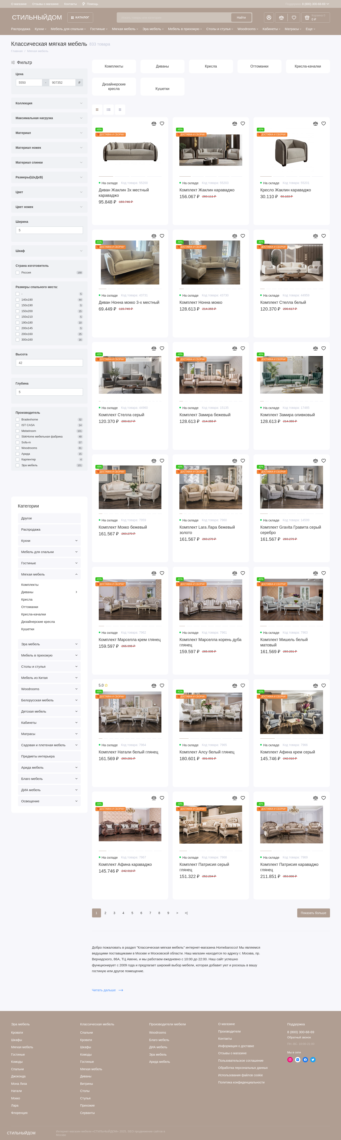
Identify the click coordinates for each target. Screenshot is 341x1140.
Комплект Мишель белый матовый (284, 642)
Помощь (90, 4)
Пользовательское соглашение (241, 1060)
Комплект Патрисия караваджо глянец (289, 867)
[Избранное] (294, 17)
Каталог (80, 17)
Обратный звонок (299, 1037)
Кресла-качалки (33, 614)
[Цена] (29, 82)
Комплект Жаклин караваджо (206, 190)
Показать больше (313, 913)
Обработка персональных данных (243, 1068)
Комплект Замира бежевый (204, 415)
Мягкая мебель (125, 29)
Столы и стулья (219, 29)
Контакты (70, 4)
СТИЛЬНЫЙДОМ (37, 17)
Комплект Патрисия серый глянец (204, 867)
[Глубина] (49, 392)
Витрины (86, 1083)
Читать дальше (107, 990)
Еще (310, 29)
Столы (85, 1091)
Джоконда (18, 1076)
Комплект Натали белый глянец (128, 752)
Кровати (17, 1032)
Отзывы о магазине (45, 4)
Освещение (49, 801)
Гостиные (99, 29)
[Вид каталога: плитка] (97, 110)
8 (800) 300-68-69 (307, 4)
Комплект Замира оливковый (287, 415)
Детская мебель (49, 711)
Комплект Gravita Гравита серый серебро (290, 530)
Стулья (85, 1098)
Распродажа (20, 29)
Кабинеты (271, 29)
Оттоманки (29, 607)
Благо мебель (49, 779)
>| (186, 913)
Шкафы (16, 1040)
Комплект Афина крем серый (287, 752)
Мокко (15, 1098)
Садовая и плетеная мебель (49, 745)
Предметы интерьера (38, 756)
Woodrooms (248, 29)
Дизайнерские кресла (38, 622)
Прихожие (87, 1105)
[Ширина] (49, 230)
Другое (26, 518)
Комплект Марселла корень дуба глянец (210, 642)
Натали (16, 1091)
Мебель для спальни (68, 29)
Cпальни (17, 1069)
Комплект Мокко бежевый (123, 527)
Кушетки (27, 629)
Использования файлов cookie (240, 1075)
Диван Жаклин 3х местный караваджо (124, 193)
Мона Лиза (19, 1083)
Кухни (40, 29)
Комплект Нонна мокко (200, 302)
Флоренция (19, 1113)
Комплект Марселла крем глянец (130, 639)
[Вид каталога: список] (108, 110)
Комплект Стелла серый (121, 415)
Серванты (87, 1113)
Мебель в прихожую (185, 29)
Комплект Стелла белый (283, 302)
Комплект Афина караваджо (125, 864)
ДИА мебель (49, 790)
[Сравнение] (281, 17)
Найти (241, 17)
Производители (229, 1031)
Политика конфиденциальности (241, 1082)
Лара (15, 1105)
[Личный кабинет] (269, 17)
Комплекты (30, 584)
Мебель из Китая (49, 678)
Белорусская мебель (49, 700)
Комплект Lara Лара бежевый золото (207, 530)
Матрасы (293, 29)
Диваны (49, 592)
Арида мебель (49, 767)
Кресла (27, 599)
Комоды (17, 1061)
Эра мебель (153, 29)
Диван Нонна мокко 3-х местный (129, 302)
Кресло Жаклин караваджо (285, 190)
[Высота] (49, 363)
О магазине (19, 4)
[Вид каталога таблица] (120, 110)
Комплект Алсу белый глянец (206, 752)
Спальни (86, 1032)
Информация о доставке (236, 1046)
